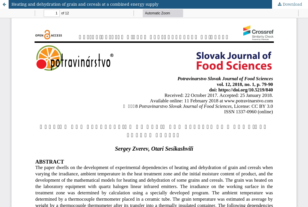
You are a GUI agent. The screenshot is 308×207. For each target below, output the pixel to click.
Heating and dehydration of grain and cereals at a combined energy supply (85, 4)
